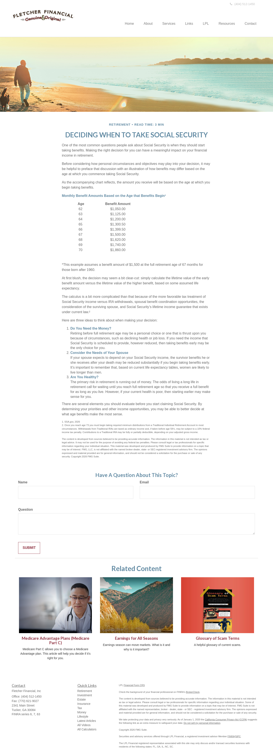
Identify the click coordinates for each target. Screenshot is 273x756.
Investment (84, 695)
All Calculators (86, 729)
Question (25, 509)
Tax (79, 708)
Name (23, 482)
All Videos (84, 725)
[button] (143, 18)
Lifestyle (82, 716)
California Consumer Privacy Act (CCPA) (226, 719)
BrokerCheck (193, 692)
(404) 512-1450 (242, 4)
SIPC (238, 736)
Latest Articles (86, 721)
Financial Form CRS (134, 685)
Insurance (83, 703)
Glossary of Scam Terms (218, 638)
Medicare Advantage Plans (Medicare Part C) (55, 640)
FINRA (231, 736)
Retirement (84, 691)
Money (81, 712)
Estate (81, 699)
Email (144, 482)
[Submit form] (29, 548)
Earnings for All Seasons (136, 638)
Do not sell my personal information (202, 723)
